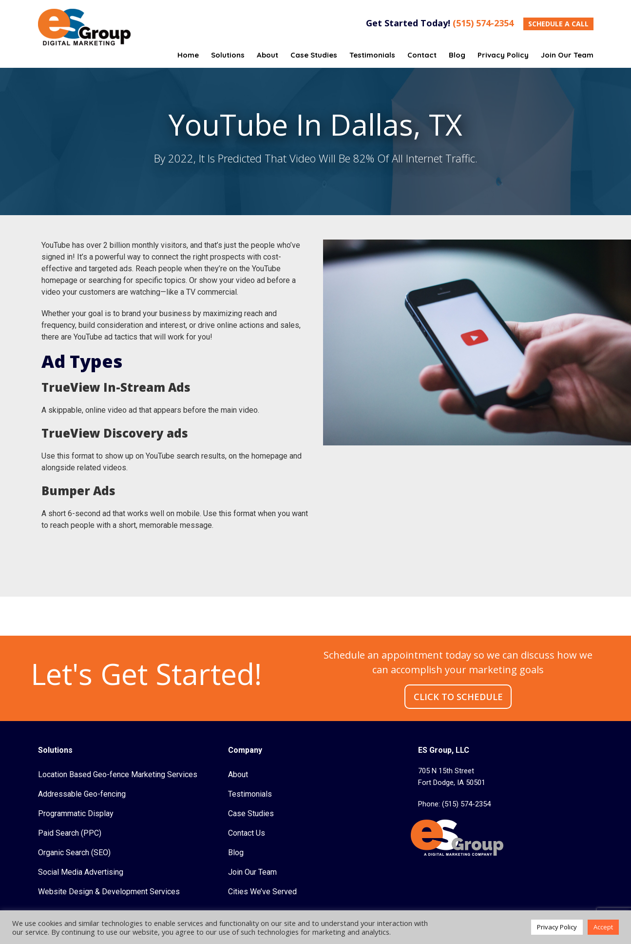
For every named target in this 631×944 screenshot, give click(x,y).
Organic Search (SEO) (74, 852)
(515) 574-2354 (483, 23)
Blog (236, 852)
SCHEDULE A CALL (558, 23)
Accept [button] (603, 927)
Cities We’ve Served (262, 891)
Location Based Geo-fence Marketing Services (117, 774)
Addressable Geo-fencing (82, 794)
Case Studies (251, 813)
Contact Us (246, 833)
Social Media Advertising (80, 872)
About (238, 774)
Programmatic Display (76, 813)
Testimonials (250, 794)
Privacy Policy (557, 927)
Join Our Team (252, 872)
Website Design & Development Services (109, 891)
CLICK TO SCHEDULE (458, 697)
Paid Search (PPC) (69, 833)
